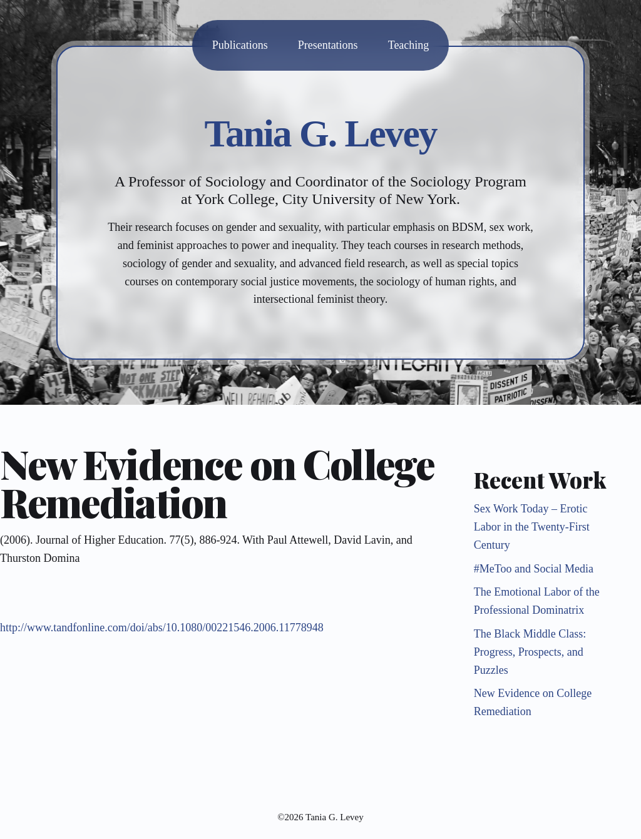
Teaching (408, 45)
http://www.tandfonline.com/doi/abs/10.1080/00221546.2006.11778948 (162, 627)
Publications (240, 45)
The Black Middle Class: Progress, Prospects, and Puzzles (530, 652)
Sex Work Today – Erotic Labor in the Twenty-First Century (532, 526)
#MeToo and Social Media (533, 568)
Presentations (328, 45)
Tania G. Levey (321, 133)
